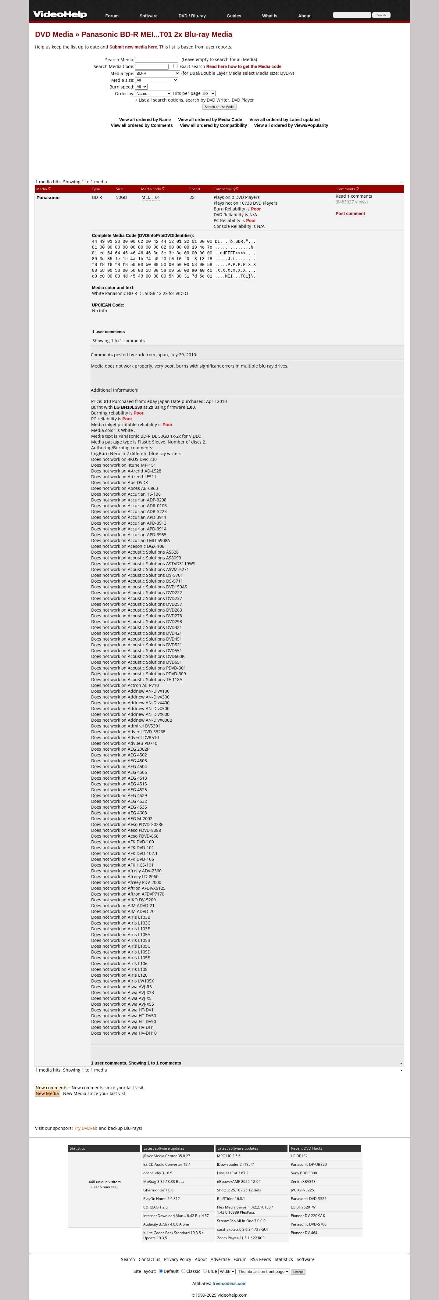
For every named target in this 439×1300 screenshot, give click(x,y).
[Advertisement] (219, 153)
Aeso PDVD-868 (143, 836)
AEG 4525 (137, 789)
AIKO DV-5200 (142, 900)
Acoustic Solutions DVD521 (155, 645)
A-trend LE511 (142, 476)
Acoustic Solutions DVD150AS (157, 587)
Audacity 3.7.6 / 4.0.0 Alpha (166, 1224)
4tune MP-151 (142, 465)
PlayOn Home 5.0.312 (161, 1198)
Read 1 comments (354, 196)
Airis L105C (139, 946)
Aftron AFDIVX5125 (147, 888)
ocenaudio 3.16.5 (157, 1173)
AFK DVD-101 (141, 847)
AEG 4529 (137, 795)
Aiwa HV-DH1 (141, 1027)
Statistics (284, 1259)
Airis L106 (138, 963)
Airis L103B (139, 917)
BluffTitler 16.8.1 (231, 1198)
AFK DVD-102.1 (143, 853)
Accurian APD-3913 (147, 523)
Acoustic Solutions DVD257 (155, 604)
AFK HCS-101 (141, 865)
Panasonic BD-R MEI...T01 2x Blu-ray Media (156, 34)
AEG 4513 (137, 778)
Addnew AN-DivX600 (149, 714)
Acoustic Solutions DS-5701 (155, 575)
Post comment (350, 213)
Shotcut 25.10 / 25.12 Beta (239, 1190)
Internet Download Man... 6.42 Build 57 (176, 1215)
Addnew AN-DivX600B (150, 720)
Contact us (149, 1259)
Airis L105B (139, 940)
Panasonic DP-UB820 (309, 1164)
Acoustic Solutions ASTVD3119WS (161, 563)
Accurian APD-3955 (147, 534)
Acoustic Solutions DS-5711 (155, 581)
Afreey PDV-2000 (144, 882)
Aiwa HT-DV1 (141, 1010)
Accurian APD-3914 (147, 529)
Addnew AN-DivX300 (149, 697)
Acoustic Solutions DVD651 (155, 662)
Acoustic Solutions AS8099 (154, 558)
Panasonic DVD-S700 (309, 1224)
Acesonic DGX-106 (146, 546)
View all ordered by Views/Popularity (291, 125)
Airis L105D (139, 952)
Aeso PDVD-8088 (144, 830)
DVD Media (54, 34)
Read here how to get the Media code (244, 66)
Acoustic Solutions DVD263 (155, 610)
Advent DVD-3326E (147, 731)
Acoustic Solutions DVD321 (155, 627)
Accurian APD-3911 (147, 517)
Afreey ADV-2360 (145, 871)
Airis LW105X (141, 981)
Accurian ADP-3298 (147, 500)
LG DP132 (299, 1155)
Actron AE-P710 (143, 685)
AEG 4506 (137, 772)
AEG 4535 (137, 807)
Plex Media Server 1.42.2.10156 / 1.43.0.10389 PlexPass (245, 1210)
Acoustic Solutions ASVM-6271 (158, 569)
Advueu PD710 (142, 743)
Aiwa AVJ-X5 (140, 998)
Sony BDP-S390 (304, 1173)
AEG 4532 (137, 801)
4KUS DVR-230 (142, 459)
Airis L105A (139, 934)
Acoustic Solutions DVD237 (155, 598)
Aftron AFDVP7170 (146, 894)
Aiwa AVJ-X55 (141, 1004)
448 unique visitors (105, 1181)
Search (128, 1259)
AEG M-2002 (140, 818)
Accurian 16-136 (144, 494)
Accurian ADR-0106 (147, 505)
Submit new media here (133, 47)
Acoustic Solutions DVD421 (155, 633)
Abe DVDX (138, 482)
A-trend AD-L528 (144, 471)
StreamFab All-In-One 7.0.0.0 (241, 1220)
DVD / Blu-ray (192, 16)
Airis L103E (139, 929)
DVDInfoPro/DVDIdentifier (165, 235)
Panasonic (48, 197)
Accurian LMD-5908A (149, 540)
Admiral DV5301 (144, 726)
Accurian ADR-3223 (147, 511)
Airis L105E (139, 958)
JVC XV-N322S (302, 1190)
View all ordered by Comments (142, 125)
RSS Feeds (260, 1259)
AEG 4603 (137, 813)
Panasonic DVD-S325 (309, 1198)
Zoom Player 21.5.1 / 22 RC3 (241, 1238)
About (304, 16)
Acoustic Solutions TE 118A (155, 679)
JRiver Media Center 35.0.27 (166, 1155)
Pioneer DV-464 (304, 1232)
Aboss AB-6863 (143, 488)
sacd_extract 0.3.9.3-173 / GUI (242, 1229)
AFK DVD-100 (141, 842)
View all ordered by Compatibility (213, 125)
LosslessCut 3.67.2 (232, 1173)
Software (149, 16)
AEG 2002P (138, 749)
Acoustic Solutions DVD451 (155, 639)
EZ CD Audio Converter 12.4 (167, 1164)
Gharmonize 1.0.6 (158, 1190)
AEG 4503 (137, 760)
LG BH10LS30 (128, 407)
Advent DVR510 (143, 737)
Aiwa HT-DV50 (142, 1015)
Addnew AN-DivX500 (149, 708)
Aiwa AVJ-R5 (140, 986)
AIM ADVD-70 (141, 911)
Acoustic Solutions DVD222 (155, 592)
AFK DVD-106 (141, 859)
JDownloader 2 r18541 (236, 1164)
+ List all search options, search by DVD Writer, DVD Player (194, 100)
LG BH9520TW (303, 1207)
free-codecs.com (229, 1283)
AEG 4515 (137, 784)
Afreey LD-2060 (143, 876)
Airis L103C (139, 923)
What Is (269, 16)
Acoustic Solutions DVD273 (155, 616)
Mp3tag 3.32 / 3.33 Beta (163, 1181)
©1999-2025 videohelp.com (220, 1295)
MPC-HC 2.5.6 (229, 1155)
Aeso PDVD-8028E (145, 824)
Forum (112, 16)
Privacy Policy (177, 1259)
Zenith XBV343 (303, 1181)
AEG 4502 (137, 755)
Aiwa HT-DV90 (142, 1021)
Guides (234, 16)
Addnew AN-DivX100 (149, 691)
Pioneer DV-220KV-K (308, 1215)
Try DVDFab (86, 1128)
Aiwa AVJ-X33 (141, 992)
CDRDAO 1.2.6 (155, 1207)
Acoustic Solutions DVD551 (155, 650)
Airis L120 (138, 975)
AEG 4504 (137, 766)
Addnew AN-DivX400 (149, 703)
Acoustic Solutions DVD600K (156, 656)
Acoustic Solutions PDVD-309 (157, 674)
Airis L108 (138, 969)
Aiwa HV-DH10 (142, 1033)
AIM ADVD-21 (141, 905)
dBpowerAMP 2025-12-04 (239, 1181)
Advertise (220, 1259)
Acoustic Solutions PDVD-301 (157, 668)
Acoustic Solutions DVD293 (155, 621)
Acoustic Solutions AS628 (153, 552)
